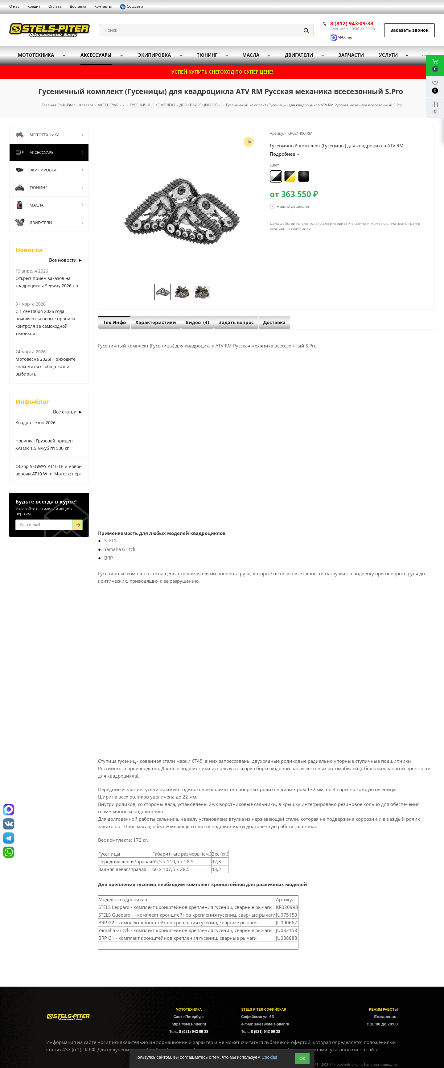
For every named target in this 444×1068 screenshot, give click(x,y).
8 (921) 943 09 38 (193, 1031)
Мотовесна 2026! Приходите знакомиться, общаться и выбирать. (45, 366)
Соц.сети (131, 7)
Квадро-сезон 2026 (35, 422)
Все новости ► (66, 260)
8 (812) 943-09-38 (351, 23)
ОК (302, 1058)
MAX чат (342, 37)
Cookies (269, 1057)
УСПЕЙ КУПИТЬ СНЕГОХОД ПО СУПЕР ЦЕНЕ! (222, 72)
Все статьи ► (68, 412)
